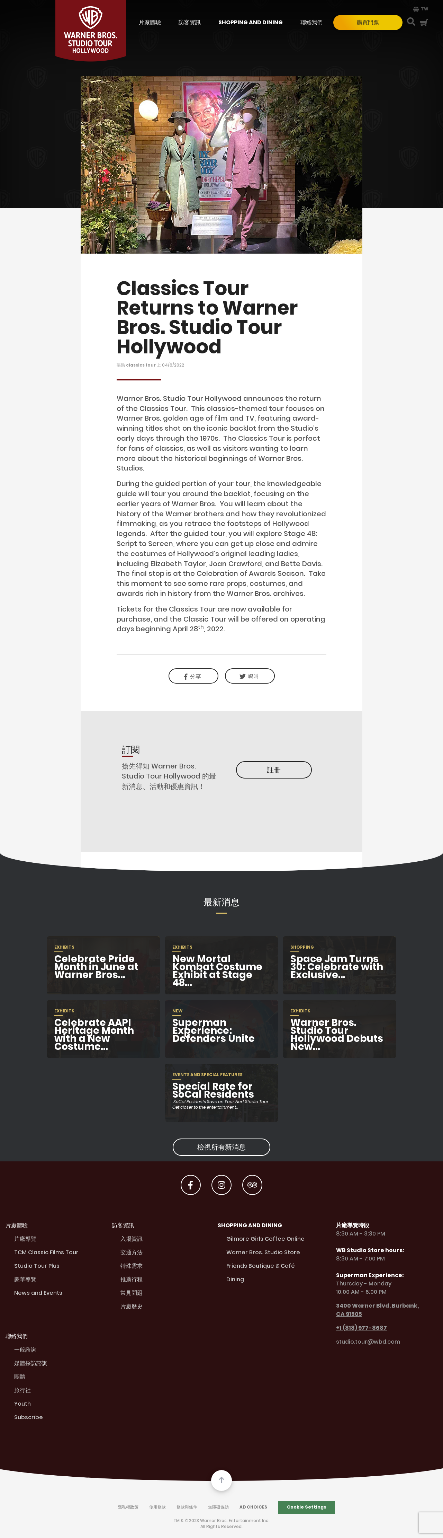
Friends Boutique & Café (260, 1266)
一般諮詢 (25, 1350)
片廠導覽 (25, 1239)
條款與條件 (187, 1507)
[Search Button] (411, 22)
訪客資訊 (190, 23)
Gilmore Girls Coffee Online (265, 1239)
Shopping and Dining (250, 23)
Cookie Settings (306, 1507)
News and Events (38, 1293)
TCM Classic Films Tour (46, 1253)
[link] (250, 676)
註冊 (274, 770)
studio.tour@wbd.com (364, 1342)
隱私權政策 (128, 1507)
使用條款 (157, 1507)
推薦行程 (131, 1280)
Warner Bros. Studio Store (263, 1253)
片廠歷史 (131, 1307)
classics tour (141, 365)
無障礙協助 (218, 1507)
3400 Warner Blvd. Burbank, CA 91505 (373, 1310)
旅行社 (22, 1391)
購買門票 (368, 22)
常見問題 (131, 1293)
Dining (235, 1280)
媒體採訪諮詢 (30, 1363)
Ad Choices (253, 1507)
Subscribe (28, 1418)
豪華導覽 (25, 1280)
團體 (19, 1377)
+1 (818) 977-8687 (357, 1328)
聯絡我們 (311, 23)
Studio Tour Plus (37, 1266)
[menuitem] (419, 9)
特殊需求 (131, 1266)
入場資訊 (131, 1239)
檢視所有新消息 (221, 1147)
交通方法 (131, 1253)
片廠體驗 (150, 23)
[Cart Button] (424, 22)
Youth (22, 1404)
